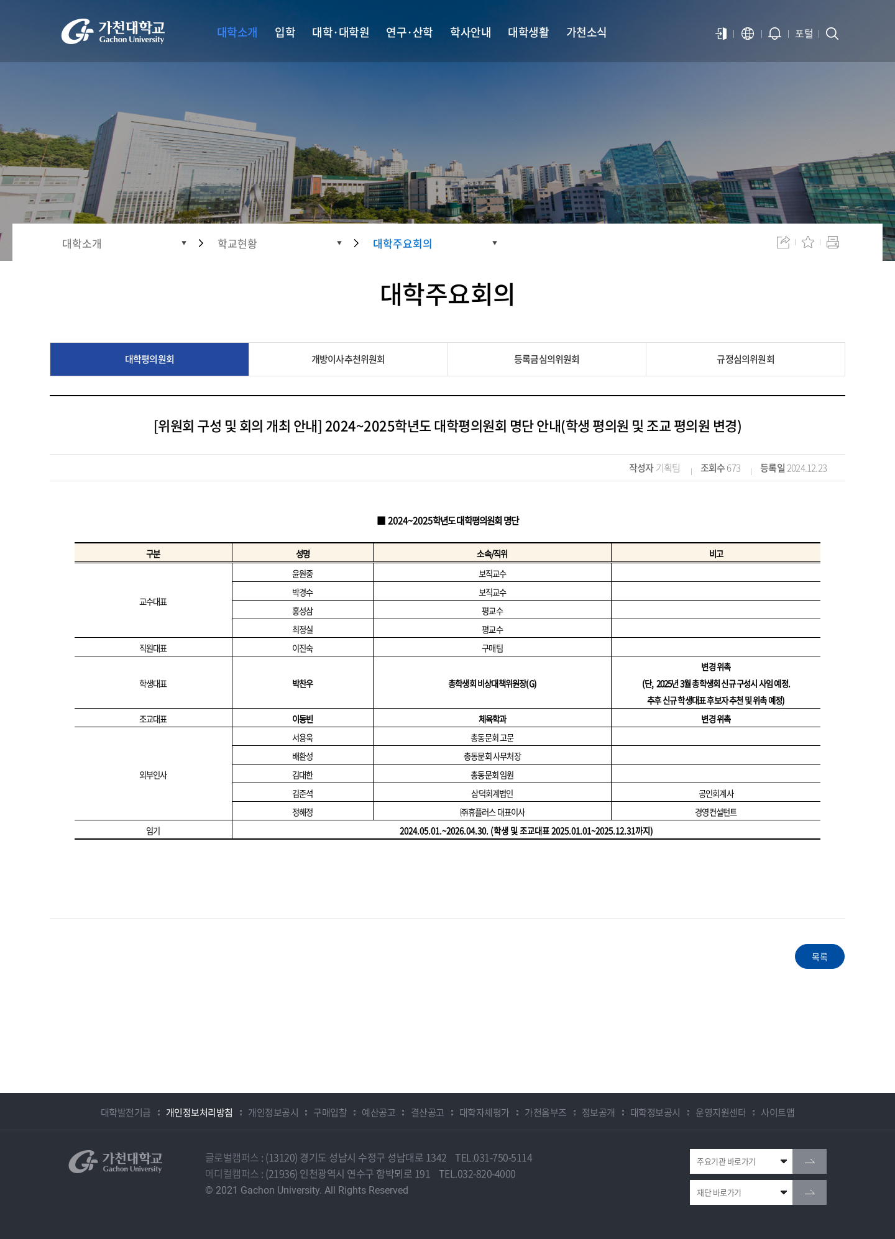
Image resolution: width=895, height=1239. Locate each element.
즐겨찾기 (808, 242)
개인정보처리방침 (199, 1112)
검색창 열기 (832, 33)
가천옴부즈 (546, 1112)
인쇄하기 (832, 242)
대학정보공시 (655, 1112)
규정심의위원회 (745, 359)
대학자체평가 (484, 1112)
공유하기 (783, 242)
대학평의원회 (149, 359)
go (809, 1161)
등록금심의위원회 (547, 359)
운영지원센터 (720, 1112)
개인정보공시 (273, 1112)
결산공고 (427, 1112)
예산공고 (378, 1112)
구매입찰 (330, 1112)
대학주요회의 (403, 243)
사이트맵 (777, 1112)
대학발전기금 (126, 1112)
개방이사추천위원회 (348, 359)
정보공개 (598, 1112)
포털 (804, 33)
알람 (775, 33)
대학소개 (82, 243)
